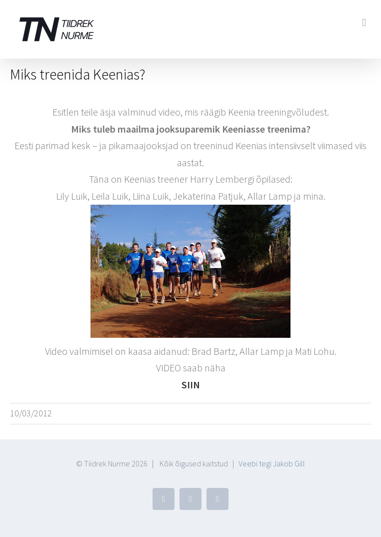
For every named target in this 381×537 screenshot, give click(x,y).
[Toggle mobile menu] (364, 23)
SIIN (191, 384)
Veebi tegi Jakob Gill (271, 463)
